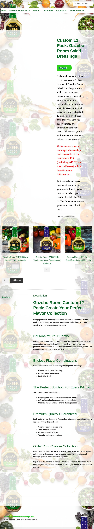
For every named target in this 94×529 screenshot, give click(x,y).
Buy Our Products (18, 10)
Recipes (60, 10)
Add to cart (17, 280)
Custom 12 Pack (70, 216)
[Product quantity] (15, 266)
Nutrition (48, 10)
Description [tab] (6, 297)
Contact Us (40, 3)
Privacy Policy (9, 519)
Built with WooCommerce (27, 519)
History (37, 10)
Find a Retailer (77, 10)
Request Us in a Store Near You (57, 3)
